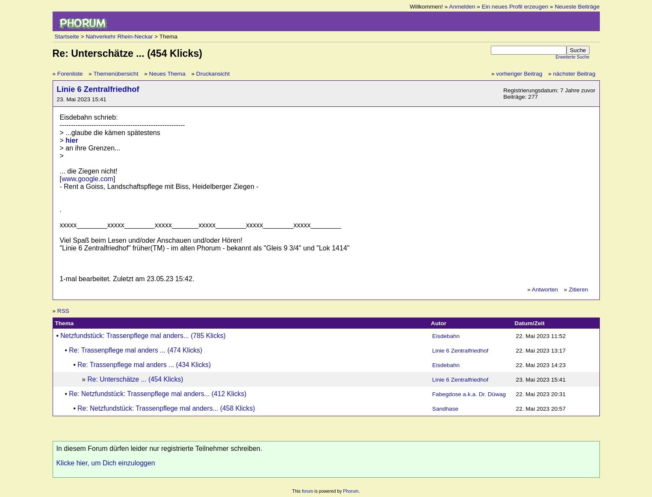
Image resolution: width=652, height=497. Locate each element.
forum (307, 491)
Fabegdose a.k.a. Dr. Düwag (469, 394)
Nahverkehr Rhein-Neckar (119, 36)
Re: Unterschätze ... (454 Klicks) (135, 379)
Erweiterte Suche (572, 57)
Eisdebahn (446, 336)
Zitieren (578, 289)
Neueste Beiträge (577, 6)
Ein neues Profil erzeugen (515, 6)
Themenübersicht (115, 74)
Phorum (350, 491)
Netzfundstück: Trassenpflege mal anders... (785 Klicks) (142, 335)
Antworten (545, 289)
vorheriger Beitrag (519, 74)
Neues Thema (167, 74)
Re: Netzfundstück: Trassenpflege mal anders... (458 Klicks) (166, 408)
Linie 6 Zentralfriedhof (98, 89)
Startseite (67, 36)
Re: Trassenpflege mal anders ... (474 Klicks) (135, 350)
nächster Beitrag (574, 74)
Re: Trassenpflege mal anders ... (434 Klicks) (144, 364)
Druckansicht (213, 74)
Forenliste (70, 74)
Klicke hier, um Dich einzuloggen (105, 463)
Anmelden (462, 6)
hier (71, 140)
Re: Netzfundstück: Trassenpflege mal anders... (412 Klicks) (157, 393)
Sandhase (445, 409)
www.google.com (87, 178)
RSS (63, 311)
